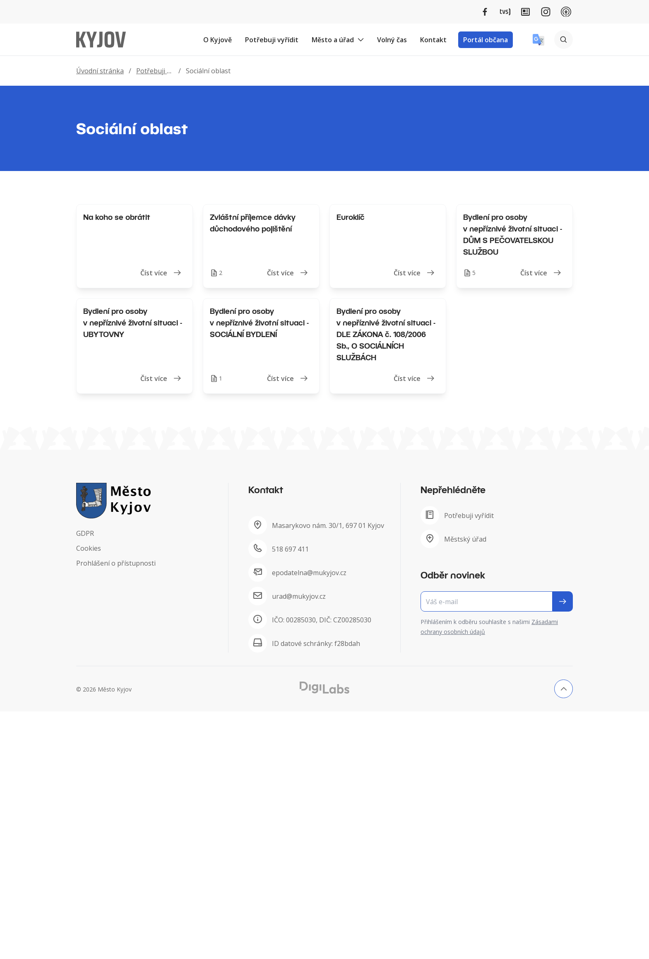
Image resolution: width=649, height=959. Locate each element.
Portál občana (485, 39)
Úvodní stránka (100, 70)
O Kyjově (217, 39)
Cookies (88, 548)
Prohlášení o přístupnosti (116, 563)
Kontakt (433, 39)
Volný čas (392, 39)
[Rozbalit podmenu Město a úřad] (360, 40)
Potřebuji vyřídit (271, 39)
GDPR (85, 533)
